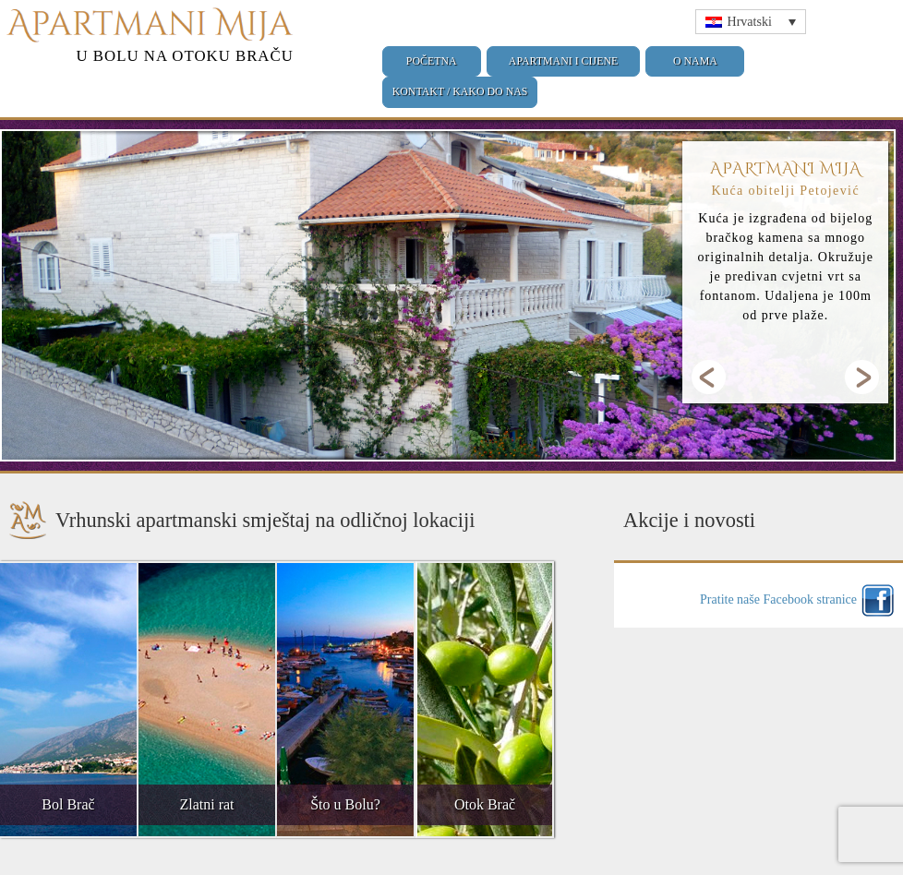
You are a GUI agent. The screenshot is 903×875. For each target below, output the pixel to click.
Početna (431, 60)
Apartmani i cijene (563, 60)
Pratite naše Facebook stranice (778, 599)
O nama (695, 60)
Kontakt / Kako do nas (460, 91)
